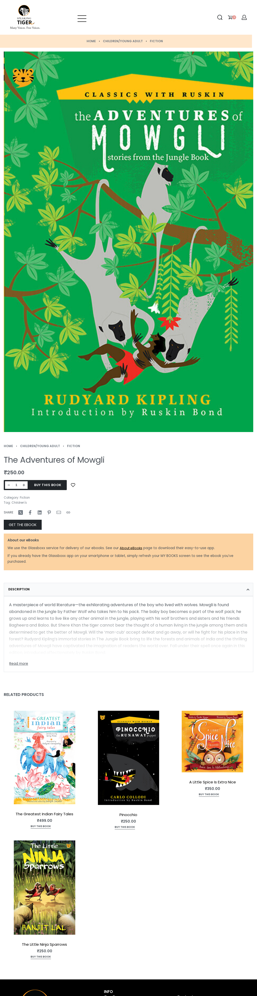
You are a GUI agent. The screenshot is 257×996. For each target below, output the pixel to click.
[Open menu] (82, 17)
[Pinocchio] (128, 758)
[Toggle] (18, 664)
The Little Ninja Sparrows (44, 944)
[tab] (128, 589)
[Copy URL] (68, 512)
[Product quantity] (16, 485)
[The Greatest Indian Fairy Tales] (44, 757)
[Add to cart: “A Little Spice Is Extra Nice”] (209, 795)
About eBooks (131, 548)
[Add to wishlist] (73, 485)
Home (91, 41)
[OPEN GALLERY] (128, 242)
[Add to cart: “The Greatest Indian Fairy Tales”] (40, 826)
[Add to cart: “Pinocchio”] (124, 827)
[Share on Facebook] (30, 512)
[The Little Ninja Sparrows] (44, 887)
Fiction (156, 41)
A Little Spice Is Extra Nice (212, 782)
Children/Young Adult (123, 41)
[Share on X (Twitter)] (20, 512)
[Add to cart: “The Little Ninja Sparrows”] (40, 957)
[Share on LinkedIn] (39, 512)
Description (19, 589)
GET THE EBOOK (23, 524)
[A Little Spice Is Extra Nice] (212, 741)
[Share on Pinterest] (49, 512)
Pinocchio (128, 814)
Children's (19, 502)
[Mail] (58, 512)
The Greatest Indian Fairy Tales (44, 813)
